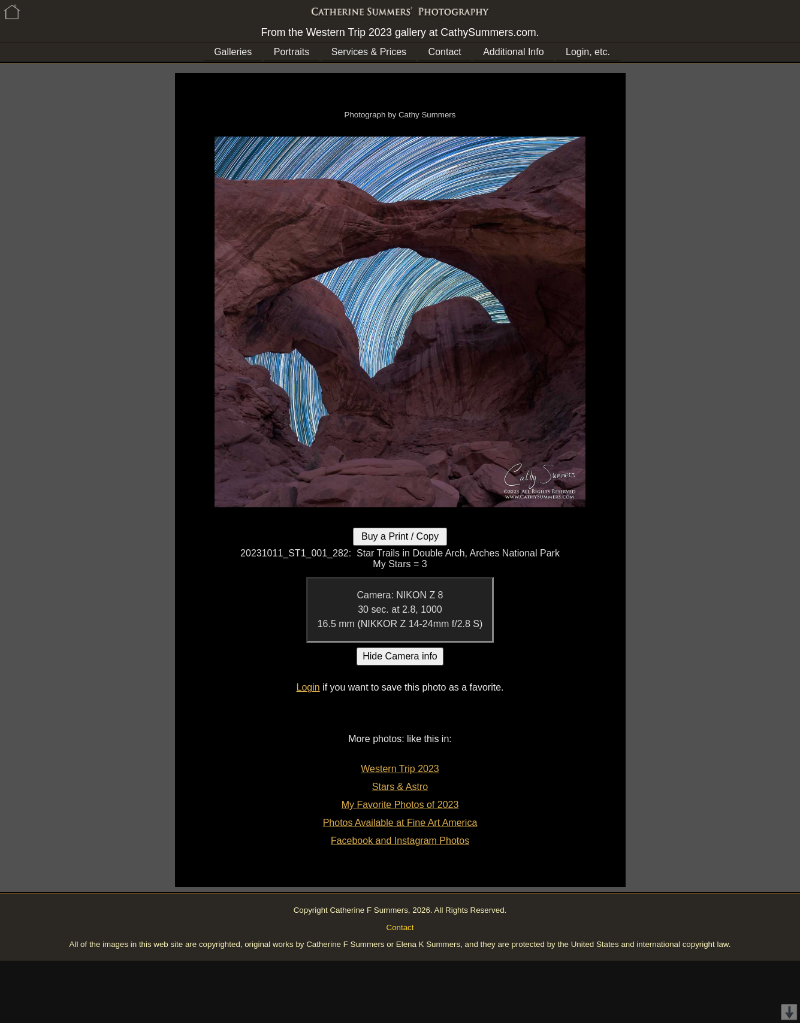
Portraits (292, 52)
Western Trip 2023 (400, 769)
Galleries (233, 52)
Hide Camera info (400, 656)
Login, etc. (588, 52)
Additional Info (513, 52)
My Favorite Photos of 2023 (400, 805)
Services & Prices (368, 52)
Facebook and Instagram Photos (400, 841)
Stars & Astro (400, 787)
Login (308, 687)
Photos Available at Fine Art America (400, 823)
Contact (444, 52)
